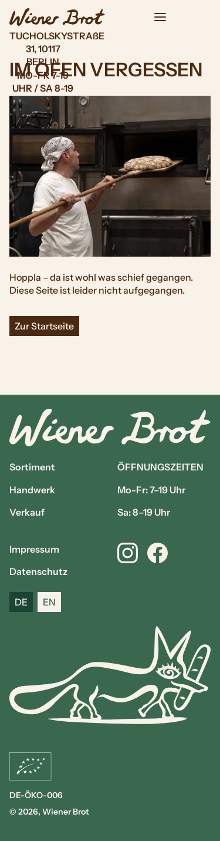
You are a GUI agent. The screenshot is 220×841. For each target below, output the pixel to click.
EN (49, 602)
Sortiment (32, 467)
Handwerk (32, 490)
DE (21, 602)
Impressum (34, 549)
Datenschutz (38, 571)
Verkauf (27, 512)
